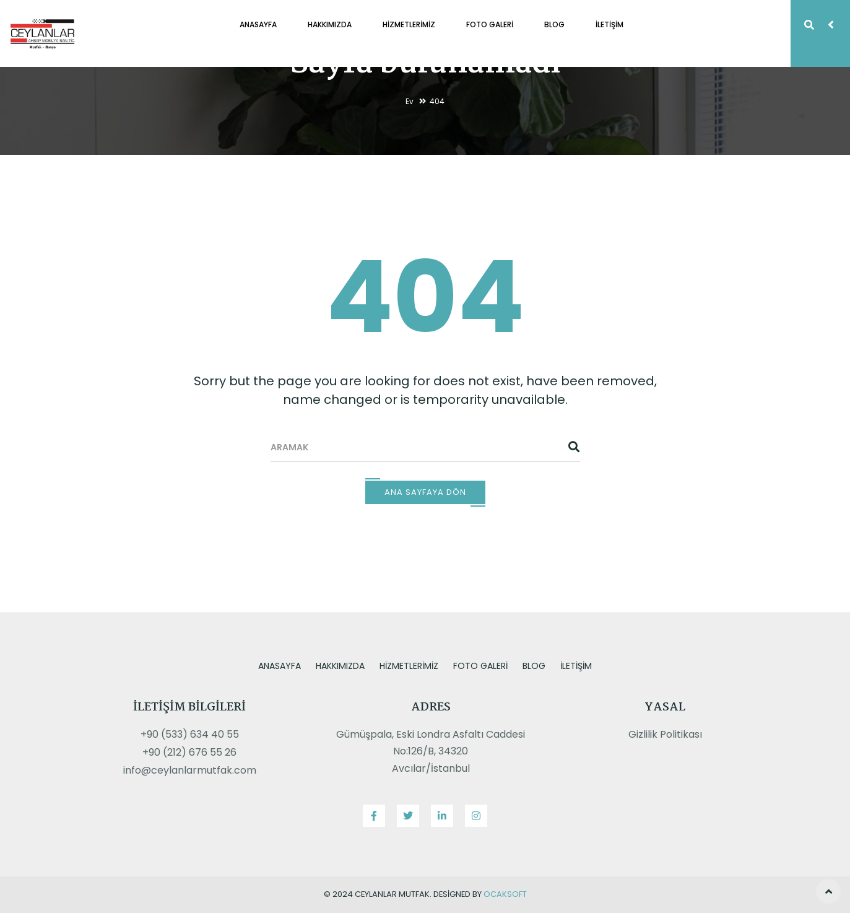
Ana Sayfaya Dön (425, 492)
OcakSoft (505, 894)
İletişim (609, 24)
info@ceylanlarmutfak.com (189, 770)
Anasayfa (258, 24)
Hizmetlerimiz (409, 24)
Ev (409, 101)
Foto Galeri (489, 24)
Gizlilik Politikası (665, 734)
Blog (554, 24)
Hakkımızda (330, 24)
